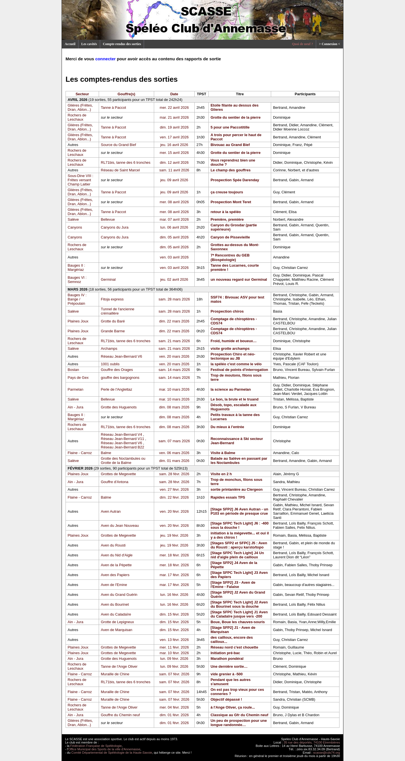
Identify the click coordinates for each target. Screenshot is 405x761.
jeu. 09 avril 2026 (174, 180)
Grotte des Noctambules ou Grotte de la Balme (123, 460)
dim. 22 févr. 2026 (174, 497)
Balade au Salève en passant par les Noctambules (239, 460)
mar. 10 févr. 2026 (174, 653)
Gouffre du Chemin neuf (120, 715)
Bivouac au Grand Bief (230, 145)
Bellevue (108, 219)
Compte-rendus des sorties (122, 44)
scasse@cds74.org (326, 752)
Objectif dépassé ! (226, 699)
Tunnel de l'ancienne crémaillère (117, 311)
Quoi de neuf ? (302, 44)
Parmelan (76, 389)
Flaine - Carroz (80, 453)
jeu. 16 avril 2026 (174, 145)
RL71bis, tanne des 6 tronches (125, 162)
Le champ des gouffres (231, 170)
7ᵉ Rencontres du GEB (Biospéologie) (230, 257)
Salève (73, 219)
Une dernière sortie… (229, 666)
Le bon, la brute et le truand (234, 399)
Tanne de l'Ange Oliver (119, 666)
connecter (105, 58)
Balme (106, 453)
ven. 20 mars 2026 (174, 356)
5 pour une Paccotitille (230, 127)
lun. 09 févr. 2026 (174, 658)
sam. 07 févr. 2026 (174, 674)
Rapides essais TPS (228, 497)
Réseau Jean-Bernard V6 (121, 356)
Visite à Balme (223, 453)
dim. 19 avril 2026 (174, 127)
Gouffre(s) (126, 94)
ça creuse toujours (227, 192)
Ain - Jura (76, 407)
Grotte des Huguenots (119, 407)
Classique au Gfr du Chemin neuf (239, 715)
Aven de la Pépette (116, 565)
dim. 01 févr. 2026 (174, 715)
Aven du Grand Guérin (119, 594)
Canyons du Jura (115, 227)
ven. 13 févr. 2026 (174, 640)
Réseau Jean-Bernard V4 (121, 434)
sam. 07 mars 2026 (174, 441)
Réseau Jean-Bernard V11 (122, 439)
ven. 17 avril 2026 (174, 137)
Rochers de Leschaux (77, 117)
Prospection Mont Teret (231, 202)
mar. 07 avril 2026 (174, 219)
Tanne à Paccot (113, 107)
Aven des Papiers (115, 575)
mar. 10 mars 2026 (174, 389)
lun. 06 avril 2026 (174, 227)
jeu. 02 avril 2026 (174, 279)
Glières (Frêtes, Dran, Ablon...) (80, 107)
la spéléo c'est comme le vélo (236, 364)
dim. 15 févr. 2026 (174, 614)
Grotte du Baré (113, 321)
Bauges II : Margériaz (76, 267)
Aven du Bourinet (115, 604)
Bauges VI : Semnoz (77, 279)
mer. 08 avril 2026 (174, 202)
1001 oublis (110, 364)
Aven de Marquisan (116, 630)
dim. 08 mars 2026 (174, 407)
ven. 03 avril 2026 (174, 257)
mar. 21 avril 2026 (174, 117)
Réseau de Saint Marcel (120, 170)
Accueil (70, 44)
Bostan (73, 370)
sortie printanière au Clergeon (237, 489)
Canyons (75, 227)
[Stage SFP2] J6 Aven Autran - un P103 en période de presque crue (239, 511)
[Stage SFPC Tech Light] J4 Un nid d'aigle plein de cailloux (237, 555)
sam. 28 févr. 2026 (174, 474)
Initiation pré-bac (225, 653)
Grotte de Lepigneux (117, 622)
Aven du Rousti (113, 545)
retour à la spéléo (226, 212)
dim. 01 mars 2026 (174, 461)
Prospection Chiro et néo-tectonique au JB (233, 356)
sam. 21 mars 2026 (174, 341)
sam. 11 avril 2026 (174, 170)
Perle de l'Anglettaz (116, 389)
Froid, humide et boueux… (234, 341)
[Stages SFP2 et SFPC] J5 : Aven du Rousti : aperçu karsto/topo (239, 545)
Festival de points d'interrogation (239, 370)
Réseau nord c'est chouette (234, 647)
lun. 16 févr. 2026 (174, 594)
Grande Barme (113, 331)
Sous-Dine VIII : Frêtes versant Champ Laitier (80, 180)
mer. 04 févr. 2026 (174, 707)
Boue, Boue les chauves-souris (238, 622)
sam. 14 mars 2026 (174, 370)
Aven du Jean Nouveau (120, 525)
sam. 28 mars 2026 (174, 299)
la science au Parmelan (231, 389)
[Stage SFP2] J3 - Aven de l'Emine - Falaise (233, 584)
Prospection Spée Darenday (235, 180)
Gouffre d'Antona (115, 482)
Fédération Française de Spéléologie (96, 745)
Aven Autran (111, 511)
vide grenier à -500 (227, 674)
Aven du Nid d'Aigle (117, 555)
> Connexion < (329, 44)
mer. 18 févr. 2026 (174, 555)
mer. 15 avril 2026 (174, 153)
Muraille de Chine (115, 674)
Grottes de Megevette (118, 474)
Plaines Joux (78, 321)
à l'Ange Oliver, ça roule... (233, 707)
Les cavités (89, 44)
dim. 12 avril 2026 (174, 162)
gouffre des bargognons (120, 377)
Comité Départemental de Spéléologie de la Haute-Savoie (111, 752)
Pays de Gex (78, 377)
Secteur (82, 94)
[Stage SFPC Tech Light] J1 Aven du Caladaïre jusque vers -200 (239, 614)
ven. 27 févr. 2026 (174, 489)
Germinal (108, 279)
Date (174, 94)
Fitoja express (112, 299)
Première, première (227, 219)
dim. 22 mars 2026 (174, 321)
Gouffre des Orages (117, 370)
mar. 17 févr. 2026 (174, 575)
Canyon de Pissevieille (230, 237)
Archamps (109, 348)
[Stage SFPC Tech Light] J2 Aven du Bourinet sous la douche (239, 604)
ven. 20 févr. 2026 (174, 511)
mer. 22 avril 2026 (174, 107)
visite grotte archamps (230, 348)
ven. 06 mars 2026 (174, 453)
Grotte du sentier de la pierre (236, 117)
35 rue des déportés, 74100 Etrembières (312, 742)
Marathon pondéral (227, 658)
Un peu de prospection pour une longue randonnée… (239, 722)
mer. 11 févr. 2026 (174, 647)
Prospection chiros (227, 311)
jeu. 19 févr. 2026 (174, 535)
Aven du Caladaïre (116, 614)
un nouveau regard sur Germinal (239, 279)
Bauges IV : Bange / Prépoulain (77, 299)
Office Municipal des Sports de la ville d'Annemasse (104, 749)
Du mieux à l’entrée (227, 427)
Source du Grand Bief (118, 145)
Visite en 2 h (221, 474)
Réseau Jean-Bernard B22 (122, 447)
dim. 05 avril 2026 (174, 237)
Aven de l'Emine (114, 585)
